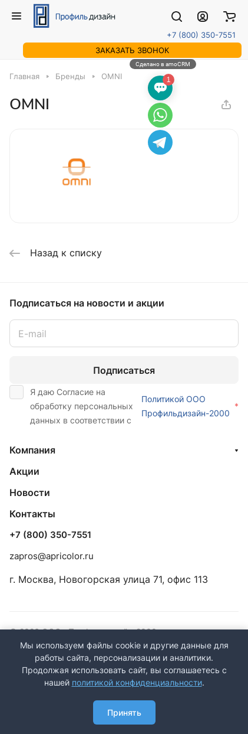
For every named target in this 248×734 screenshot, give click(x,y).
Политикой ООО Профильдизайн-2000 (185, 406)
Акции (24, 471)
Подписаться (124, 370)
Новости (29, 492)
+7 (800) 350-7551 (201, 35)
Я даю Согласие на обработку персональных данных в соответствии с (124, 405)
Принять (124, 712)
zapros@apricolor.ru (51, 556)
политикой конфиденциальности (137, 682)
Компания (32, 450)
